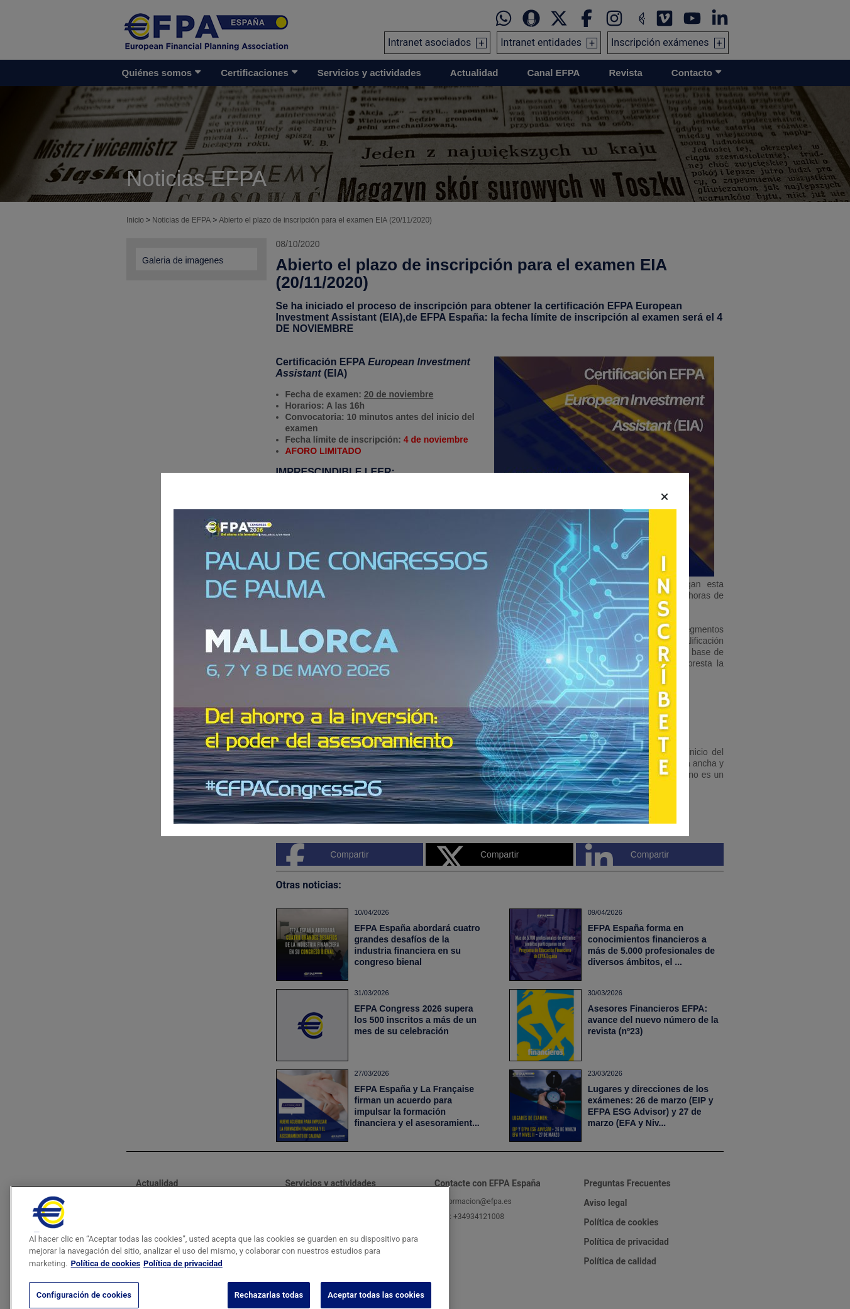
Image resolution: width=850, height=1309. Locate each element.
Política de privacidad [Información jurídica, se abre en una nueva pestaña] (183, 1279)
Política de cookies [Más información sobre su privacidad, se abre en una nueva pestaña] (106, 1279)
